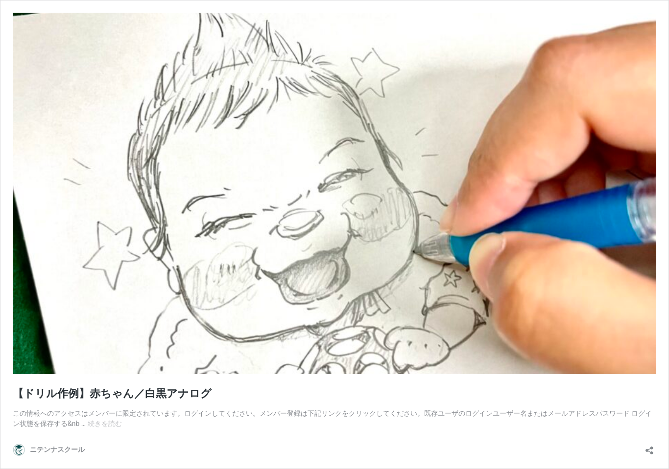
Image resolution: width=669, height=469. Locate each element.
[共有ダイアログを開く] (649, 447)
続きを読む (105, 423)
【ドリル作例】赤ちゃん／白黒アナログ (112, 393)
